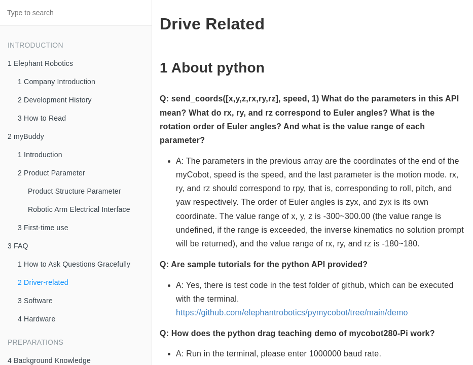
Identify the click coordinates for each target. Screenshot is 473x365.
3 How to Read (42, 118)
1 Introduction (40, 155)
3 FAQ (18, 246)
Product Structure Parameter (74, 191)
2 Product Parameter (51, 173)
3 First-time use (43, 228)
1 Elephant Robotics (40, 63)
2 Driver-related (43, 282)
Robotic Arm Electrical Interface (79, 209)
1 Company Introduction (56, 82)
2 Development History (55, 100)
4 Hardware (36, 319)
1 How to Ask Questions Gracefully (74, 264)
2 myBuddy (26, 136)
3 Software (35, 301)
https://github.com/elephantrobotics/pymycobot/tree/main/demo (292, 312)
